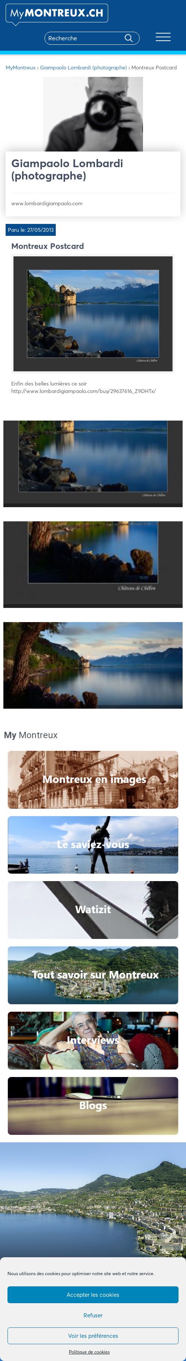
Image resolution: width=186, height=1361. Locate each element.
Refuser (93, 1315)
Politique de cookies (89, 1352)
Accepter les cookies (93, 1294)
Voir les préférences (93, 1335)
